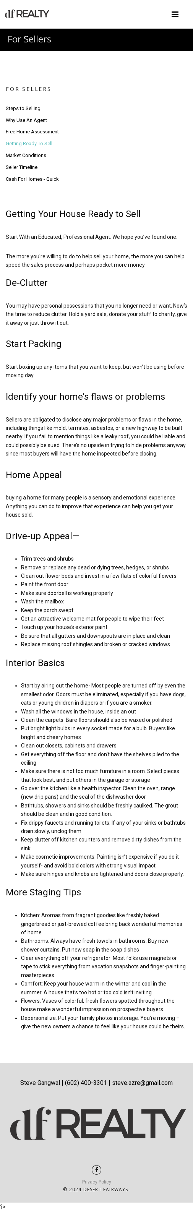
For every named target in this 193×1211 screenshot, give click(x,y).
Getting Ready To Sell (29, 143)
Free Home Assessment (32, 132)
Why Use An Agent (26, 120)
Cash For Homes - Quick (32, 179)
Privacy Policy (96, 1182)
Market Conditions (26, 155)
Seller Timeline (21, 167)
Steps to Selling (23, 108)
